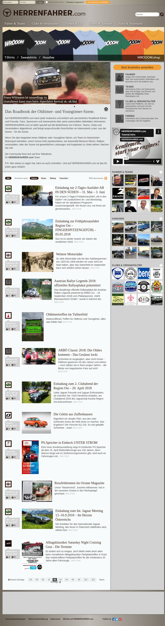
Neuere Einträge (17, 580)
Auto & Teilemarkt (131, 23)
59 (37, 580)
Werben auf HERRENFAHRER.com (78, 619)
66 (79, 580)
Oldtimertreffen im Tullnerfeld (66, 314)
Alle (8, 178)
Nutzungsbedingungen (16, 619)
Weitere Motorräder (69, 254)
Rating (53, 178)
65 (73, 580)
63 (60, 580)
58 (30, 580)
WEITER (76, 209)
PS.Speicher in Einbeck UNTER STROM (69, 442)
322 (86, 580)
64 (67, 580)
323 (93, 580)
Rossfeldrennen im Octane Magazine (79, 483)
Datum (34, 178)
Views (43, 178)
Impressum (55, 619)
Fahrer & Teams (15, 23)
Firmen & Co (73, 23)
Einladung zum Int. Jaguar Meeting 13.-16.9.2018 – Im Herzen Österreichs (79, 515)
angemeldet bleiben (56, 2)
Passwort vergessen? (75, 2)
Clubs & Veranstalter (45, 23)
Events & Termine (100, 23)
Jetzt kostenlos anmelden (137, 67)
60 (43, 580)
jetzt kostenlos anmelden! (97, 2)
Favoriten (64, 178)
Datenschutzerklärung (38, 619)
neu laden (160, 172)
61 (49, 580)
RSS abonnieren (96, 178)
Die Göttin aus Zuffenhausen (73, 414)
